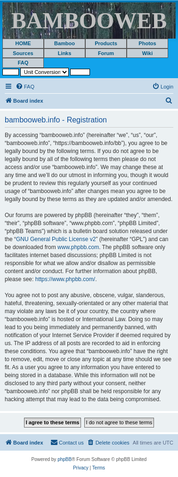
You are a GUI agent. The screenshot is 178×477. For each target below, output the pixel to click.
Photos (147, 43)
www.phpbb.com (78, 247)
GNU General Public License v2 (56, 239)
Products (106, 43)
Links (65, 53)
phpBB (64, 459)
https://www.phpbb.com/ (65, 279)
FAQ (23, 62)
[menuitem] (25, 86)
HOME (23, 43)
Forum (106, 53)
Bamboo (64, 43)
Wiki (147, 53)
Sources (23, 53)
